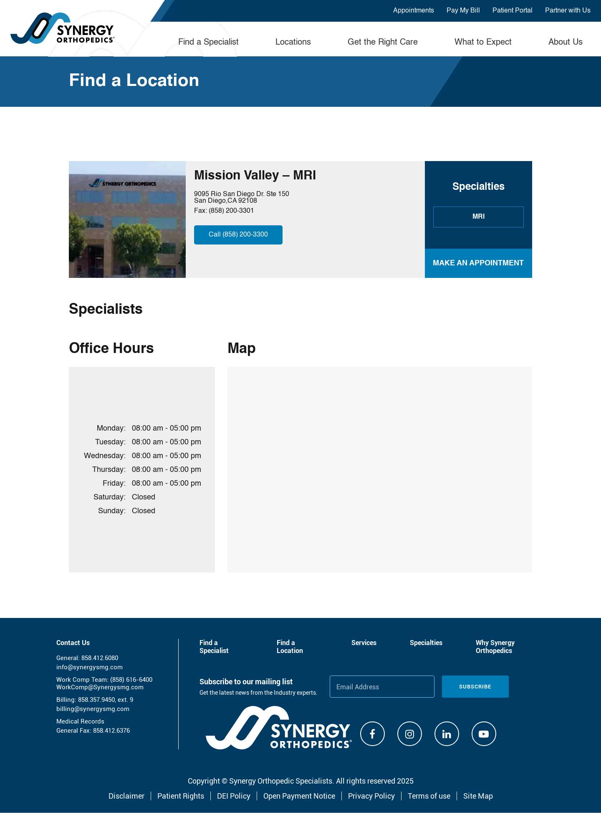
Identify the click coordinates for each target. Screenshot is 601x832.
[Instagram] (409, 733)
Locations (293, 42)
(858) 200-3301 (231, 211)
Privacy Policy (371, 796)
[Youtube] (484, 733)
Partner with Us (568, 11)
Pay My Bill (463, 11)
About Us (565, 42)
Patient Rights (180, 796)
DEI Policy (233, 796)
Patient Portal (512, 11)
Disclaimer (126, 796)
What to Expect (483, 42)
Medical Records (80, 721)
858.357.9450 (96, 699)
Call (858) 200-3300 (238, 235)
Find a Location (290, 647)
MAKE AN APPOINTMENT (478, 263)
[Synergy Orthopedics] (279, 727)
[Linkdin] (446, 733)
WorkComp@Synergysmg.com (100, 687)
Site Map (478, 796)
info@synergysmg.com (89, 667)
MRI (478, 217)
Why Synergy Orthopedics (495, 647)
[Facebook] (372, 733)
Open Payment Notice (299, 796)
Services (363, 643)
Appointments (413, 11)
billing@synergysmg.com (92, 709)
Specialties (426, 643)
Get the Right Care (383, 42)
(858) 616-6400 (131, 679)
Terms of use (429, 796)
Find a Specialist (208, 42)
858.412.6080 (99, 658)
